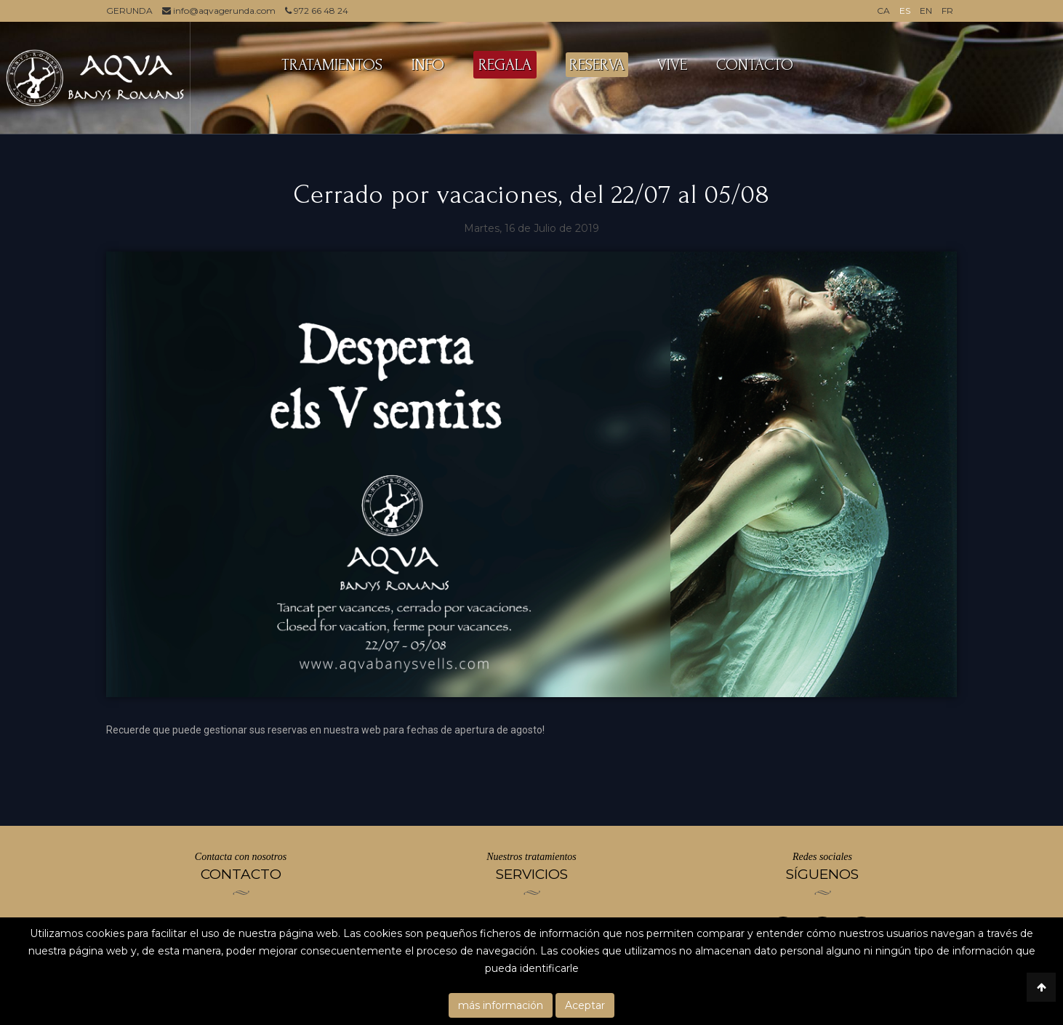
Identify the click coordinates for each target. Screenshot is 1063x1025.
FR (947, 10)
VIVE (672, 64)
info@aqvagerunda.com (219, 10)
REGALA (505, 64)
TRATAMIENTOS (331, 64)
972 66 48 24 (316, 10)
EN (926, 10)
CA (883, 10)
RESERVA (597, 64)
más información (500, 1005)
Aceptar (585, 1005)
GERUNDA (129, 10)
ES (904, 10)
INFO (428, 64)
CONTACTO (754, 64)
